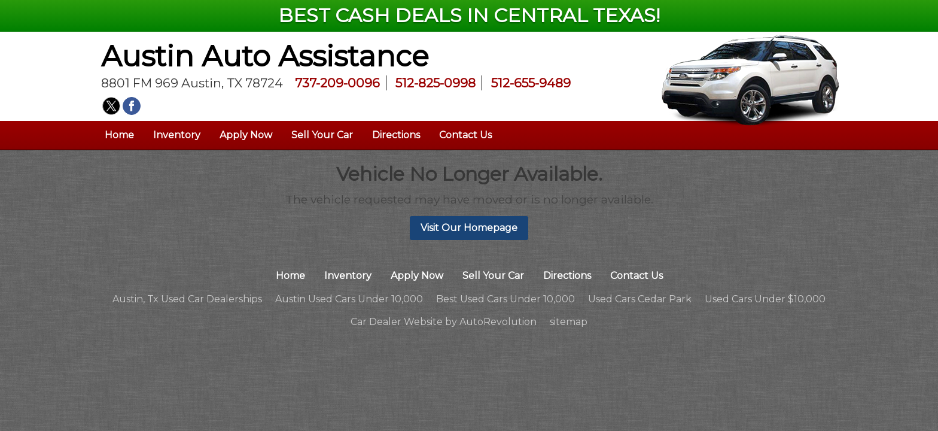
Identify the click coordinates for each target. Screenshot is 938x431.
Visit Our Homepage (469, 227)
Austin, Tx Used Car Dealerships (187, 299)
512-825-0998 (435, 82)
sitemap (568, 321)
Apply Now (246, 135)
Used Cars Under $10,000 (765, 299)
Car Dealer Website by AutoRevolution (444, 321)
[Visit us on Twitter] (111, 106)
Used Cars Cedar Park (640, 299)
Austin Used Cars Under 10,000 (349, 299)
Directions (396, 135)
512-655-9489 (531, 82)
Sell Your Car (322, 135)
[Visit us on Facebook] (132, 106)
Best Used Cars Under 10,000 (505, 299)
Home (119, 135)
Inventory (176, 135)
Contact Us (465, 135)
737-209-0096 (337, 82)
